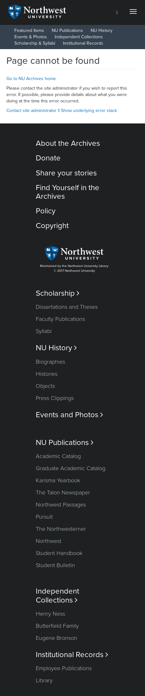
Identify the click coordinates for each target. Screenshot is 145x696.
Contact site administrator (31, 110)
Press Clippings (55, 398)
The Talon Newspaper (63, 492)
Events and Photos (69, 414)
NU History (101, 30)
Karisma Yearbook (58, 480)
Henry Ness (50, 613)
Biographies (50, 361)
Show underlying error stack (89, 110)
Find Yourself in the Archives (67, 192)
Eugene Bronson (56, 637)
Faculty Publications (60, 318)
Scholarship (58, 293)
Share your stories (66, 173)
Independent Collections (79, 37)
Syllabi (44, 331)
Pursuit (44, 516)
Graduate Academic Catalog (70, 468)
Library (44, 680)
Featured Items (29, 30)
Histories (46, 373)
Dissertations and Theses (67, 306)
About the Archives (68, 143)
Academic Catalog (58, 456)
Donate (48, 158)
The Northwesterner (61, 528)
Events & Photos (30, 37)
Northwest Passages (61, 504)
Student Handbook (59, 553)
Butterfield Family (57, 625)
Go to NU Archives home (31, 78)
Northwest (48, 540)
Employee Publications (64, 668)
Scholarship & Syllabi (34, 43)
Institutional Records (83, 43)
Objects (45, 385)
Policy (46, 211)
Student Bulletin (55, 565)
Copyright (52, 225)
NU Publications (67, 30)
